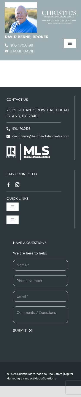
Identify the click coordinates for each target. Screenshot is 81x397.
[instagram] (17, 185)
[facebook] (8, 185)
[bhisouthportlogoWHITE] (59, 12)
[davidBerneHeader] (21, 4)
